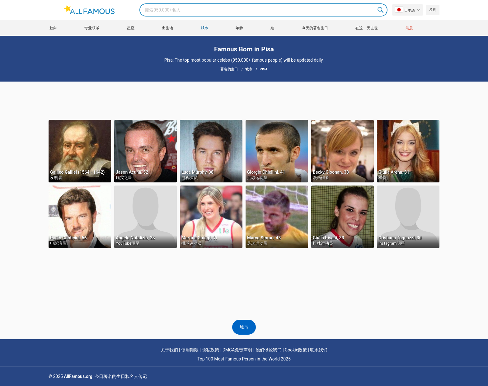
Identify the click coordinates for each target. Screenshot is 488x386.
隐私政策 (210, 349)
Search (380, 9)
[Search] (263, 9)
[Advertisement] (244, 100)
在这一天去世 (366, 28)
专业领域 (91, 28)
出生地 (167, 28)
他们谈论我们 (269, 349)
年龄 (239, 28)
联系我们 (318, 349)
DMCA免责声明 (237, 349)
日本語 (405, 9)
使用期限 (190, 349)
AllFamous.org (78, 376)
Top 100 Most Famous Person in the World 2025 (244, 358)
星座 (130, 28)
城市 (204, 28)
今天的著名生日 (315, 28)
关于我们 (169, 349)
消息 (409, 28)
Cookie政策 (296, 349)
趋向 (53, 28)
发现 (432, 10)
